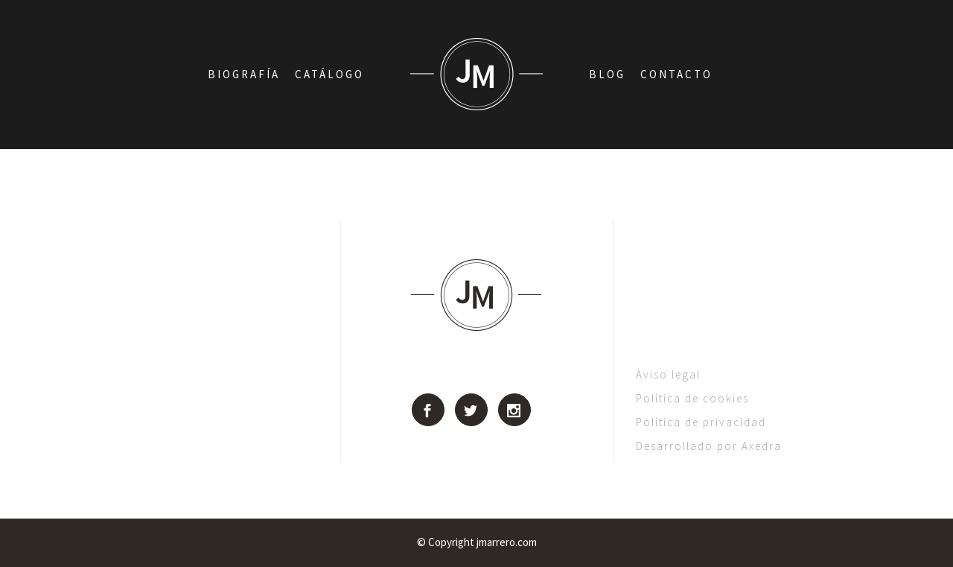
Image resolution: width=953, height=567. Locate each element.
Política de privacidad (701, 422)
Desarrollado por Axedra (709, 446)
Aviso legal (668, 374)
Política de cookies (692, 398)
